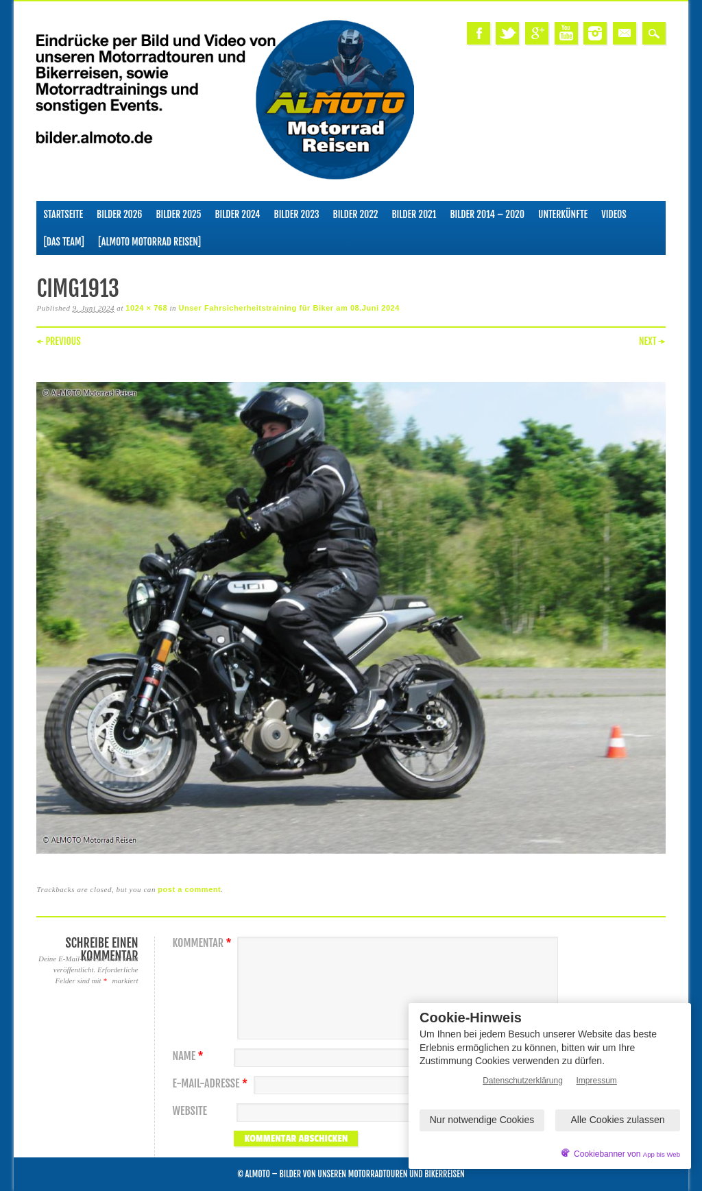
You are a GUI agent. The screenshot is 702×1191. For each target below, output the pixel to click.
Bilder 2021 (413, 214)
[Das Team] (63, 242)
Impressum (597, 1080)
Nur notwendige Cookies (482, 1119)
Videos (614, 214)
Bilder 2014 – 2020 (487, 214)
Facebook (478, 33)
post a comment (189, 889)
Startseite (63, 214)
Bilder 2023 (296, 214)
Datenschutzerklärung (523, 1080)
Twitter (507, 33)
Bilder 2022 (355, 214)
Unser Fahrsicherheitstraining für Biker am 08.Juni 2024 (288, 308)
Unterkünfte (563, 214)
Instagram (595, 33)
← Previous (58, 341)
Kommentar (203, 943)
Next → (652, 341)
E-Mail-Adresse (211, 1083)
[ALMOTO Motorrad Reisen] (149, 242)
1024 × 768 (146, 308)
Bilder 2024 (237, 214)
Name (189, 1056)
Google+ (536, 33)
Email (624, 33)
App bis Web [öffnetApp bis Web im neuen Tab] (661, 1154)
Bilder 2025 (178, 214)
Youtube (566, 33)
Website (189, 1111)
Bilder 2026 (119, 214)
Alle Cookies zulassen (618, 1119)
